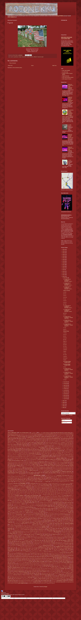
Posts (63, 420)
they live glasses (34, 563)
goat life (42, 476)
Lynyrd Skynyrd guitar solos (67, 500)
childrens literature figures (45, 453)
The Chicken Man (45, 554)
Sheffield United (67, 538)
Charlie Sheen (14, 453)
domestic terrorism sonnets (19, 463)
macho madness (20, 501)
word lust (57, 579)
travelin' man (64, 568)
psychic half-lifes (60, 522)
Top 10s (44, 567)
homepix (19, 56)
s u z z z (64, 334)
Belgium (30, 444)
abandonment (49, 436)
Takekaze (50, 551)
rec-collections (42, 527)
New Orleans (36, 511)
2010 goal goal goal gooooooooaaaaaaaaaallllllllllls (63, 433)
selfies (29, 536)
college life (28, 455)
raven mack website (66, 70)
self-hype (16, 536)
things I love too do (61, 563)
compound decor (45, 455)
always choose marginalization (54, 437)
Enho (27, 466)
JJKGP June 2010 (28, 491)
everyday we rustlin (54, 466)
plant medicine (61, 518)
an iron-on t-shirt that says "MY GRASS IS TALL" (51, 438)
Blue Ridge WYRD (22, 447)
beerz (15, 444)
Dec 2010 (65, 277)
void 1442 (26, 573)
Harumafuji (32, 480)
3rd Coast (31, 435)
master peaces (37, 502)
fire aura (53, 470)
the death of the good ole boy (56, 554)
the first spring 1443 (52, 556)
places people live (33, 518)
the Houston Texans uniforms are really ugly (37, 557)
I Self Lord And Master (45, 485)
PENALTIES (60, 516)
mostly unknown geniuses (41, 506)
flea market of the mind (66, 470)
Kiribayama (39, 494)
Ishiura (69, 488)
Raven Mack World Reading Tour (66, 524)
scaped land (26, 534)
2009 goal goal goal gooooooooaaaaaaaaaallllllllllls (44, 433)
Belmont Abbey (35, 444)
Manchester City (51, 501)
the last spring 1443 (20, 560)
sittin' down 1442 (46, 540)
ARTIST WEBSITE (11, 17)
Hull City (16, 484)
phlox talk (62, 517)
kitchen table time (51, 494)
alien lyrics (35, 437)
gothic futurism (30, 478)
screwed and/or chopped (45, 535)
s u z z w (65, 297)
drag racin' (51, 463)
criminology (16, 458)
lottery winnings (33, 500)
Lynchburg (59, 500)
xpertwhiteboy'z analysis (61, 580)
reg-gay (71, 527)
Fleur (71, 470)
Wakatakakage (62, 573)
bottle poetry (12, 448)
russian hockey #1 (30, 532)
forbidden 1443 (47, 472)
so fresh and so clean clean (26, 543)
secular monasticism (67, 535)
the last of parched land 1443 (37, 558)
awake (9, 442)
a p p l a (64, 342)
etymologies (43, 466)
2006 (63, 405)
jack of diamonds (23, 489)
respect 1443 (61, 528)
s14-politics (35, 533)
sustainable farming (26, 550)
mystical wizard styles (20, 510)
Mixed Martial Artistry (61, 505)
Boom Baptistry (42, 447)
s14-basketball (56, 532)
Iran (66, 488)
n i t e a (64, 292)
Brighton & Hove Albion (31, 448)
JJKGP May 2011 (11, 493)
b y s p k (65, 344)
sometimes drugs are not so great (17, 544)
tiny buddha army (53, 566)
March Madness (29, 502)
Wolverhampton (18, 579)
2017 (63, 264)
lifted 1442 (38, 498)
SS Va (40, 545)
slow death (11, 541)
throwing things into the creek (23, 566)
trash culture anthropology (54, 568)
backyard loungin (39, 442)
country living (50, 456)
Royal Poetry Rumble (17, 532)
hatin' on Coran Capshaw (45, 480)
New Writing (41, 511)
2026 (63, 249)
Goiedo (66, 476)
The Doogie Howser (18, 555)
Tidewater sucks (32, 566)
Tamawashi (64, 551)
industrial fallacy (11, 488)
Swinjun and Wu (69, 550)
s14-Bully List (69, 532)
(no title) (69, 124)
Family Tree (22, 469)
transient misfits (40, 568)
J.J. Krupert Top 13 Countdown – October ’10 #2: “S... (68, 321)
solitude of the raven (56, 543)
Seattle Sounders (59, 535)
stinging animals (11, 546)
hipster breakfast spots (61, 481)
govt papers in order (40, 478)
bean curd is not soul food (22, 443)
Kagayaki (25, 494)
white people (30, 577)
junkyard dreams (68, 493)
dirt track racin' (26, 461)
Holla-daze (16, 483)
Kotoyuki (71, 494)
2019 (63, 261)
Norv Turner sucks (59, 512)
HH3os (47, 481)
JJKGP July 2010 (70, 490)
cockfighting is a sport (21, 455)
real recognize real (11, 527)
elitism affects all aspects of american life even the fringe (56, 465)
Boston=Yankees (62, 447)
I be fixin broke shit (46, 484)
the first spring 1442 (42, 556)
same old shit (63, 533)
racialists (51, 523)
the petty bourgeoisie (24, 561)
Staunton (55, 545)
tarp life (68, 551)
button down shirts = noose (63, 449)
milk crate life (32, 505)
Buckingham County (44, 448)
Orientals (66, 514)
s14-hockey (25, 533)
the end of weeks (32, 555)
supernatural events (63, 549)
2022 (63, 256)
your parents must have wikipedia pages (34, 583)
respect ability (17, 529)
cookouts (71, 455)
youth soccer (43, 583)
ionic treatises (61, 488)
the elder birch (25, 555)
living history (24, 56)
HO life (72, 481)
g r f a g (64, 304)
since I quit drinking (12, 540)
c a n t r (64, 314)
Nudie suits (11, 513)
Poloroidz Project (68, 519)
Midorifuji (20, 505)
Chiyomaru (65, 453)
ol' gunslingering (61, 513)
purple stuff (23, 523)
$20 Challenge (46, 432)
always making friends (64, 437)
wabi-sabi (43, 573)
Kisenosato (45, 494)
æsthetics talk (63, 436)
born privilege (49, 447)
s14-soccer (47, 533)
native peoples (48, 510)
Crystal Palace (26, 458)
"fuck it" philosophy (12, 432)
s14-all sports (50, 532)
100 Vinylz (60, 432)
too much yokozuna (35, 567)
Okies (56, 513)
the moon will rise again (63, 560)
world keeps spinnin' (29, 580)
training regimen (33, 568)
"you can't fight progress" (24, 432)
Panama (32, 516)
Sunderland (41, 549)
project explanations (26, 522)
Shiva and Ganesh (27, 539)
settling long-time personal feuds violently (20, 538)
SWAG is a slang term (43, 550)
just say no (21, 494)
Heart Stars (24, 481)
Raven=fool (17, 526)
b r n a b (64, 354)
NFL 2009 (70, 511)
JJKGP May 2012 (19, 493)
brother (38, 448)
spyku (31, 545)
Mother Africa (50, 506)
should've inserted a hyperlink (56, 539)
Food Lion (40, 471)
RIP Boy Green (57, 529)
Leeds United (71, 496)
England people (21, 466)
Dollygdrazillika (10, 463)
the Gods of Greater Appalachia (14, 557)
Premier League (57, 521)
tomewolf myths (28, 567)
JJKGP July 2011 (12, 491)
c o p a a (65, 356)
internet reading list (37, 488)
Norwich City (65, 512)
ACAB (58, 436)
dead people (40, 459)
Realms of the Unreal (34, 527)
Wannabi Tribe (10, 574)
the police (30, 561)
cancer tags (54, 450)
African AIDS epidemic (17, 437)
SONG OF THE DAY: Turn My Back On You (70, 136)
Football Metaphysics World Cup (14, 472)
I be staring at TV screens (18, 485)
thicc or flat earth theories (42, 563)
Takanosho (40, 551)
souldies (50, 544)
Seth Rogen (9, 538)
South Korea (55, 544)
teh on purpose (32, 552)
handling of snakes (24, 480)
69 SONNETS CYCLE (60, 435)
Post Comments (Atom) (17, 67)
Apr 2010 (65, 393)
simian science (70, 539)
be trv (14, 443)
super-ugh (55, 549)
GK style (25, 476)
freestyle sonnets (33, 474)
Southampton (61, 544)
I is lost (27, 485)
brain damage (18, 448)
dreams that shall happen (18, 464)
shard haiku (60, 538)
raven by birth (55, 524)
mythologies (27, 510)
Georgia (70, 475)
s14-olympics (30, 533)
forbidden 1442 (39, 472)
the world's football (66, 562)
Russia (24, 532)
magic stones (26, 501)
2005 (63, 407)
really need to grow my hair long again (22, 527)
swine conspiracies (61, 550)
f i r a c (64, 298)
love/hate (48, 500)
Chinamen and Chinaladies (56, 453)
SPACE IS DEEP (68, 544)
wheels (46, 576)
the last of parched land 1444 (51, 558)
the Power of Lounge (39, 561)
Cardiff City (66, 450)
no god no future (42, 512)
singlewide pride (20, 540)
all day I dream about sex (42, 437)
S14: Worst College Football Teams (67, 362)
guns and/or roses (49, 479)
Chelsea (19, 453)
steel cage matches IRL (62, 545)
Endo (16, 466)
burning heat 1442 (30, 449)
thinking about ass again (57, 565)
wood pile (53, 579)
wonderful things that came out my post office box (40, 579)
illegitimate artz (29, 487)
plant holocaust (48, 518)
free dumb (21, 474)
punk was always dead (68, 522)
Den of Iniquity (44, 460)
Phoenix (67, 517)
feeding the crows (53, 469)
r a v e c (64, 300)
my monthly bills (36, 508)
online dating (50, 514)
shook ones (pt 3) (39, 539)
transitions (46, 568)
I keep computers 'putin (35, 485)
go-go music (37, 476)
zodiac (53, 583)
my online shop (65, 72)
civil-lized (37, 454)
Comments (64, 422)
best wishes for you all (54, 444)
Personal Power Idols (46, 517)
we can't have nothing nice (47, 574)
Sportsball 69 (26, 545)
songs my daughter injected (43, 544)
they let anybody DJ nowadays (23, 563)
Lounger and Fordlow (41, 500)
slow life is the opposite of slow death (23, 541)
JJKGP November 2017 (38, 493)
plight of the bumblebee (34, 519)
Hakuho (65, 479)
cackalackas (23, 450)
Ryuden (36, 532)
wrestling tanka (46, 580)
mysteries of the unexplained (68, 508)
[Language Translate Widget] (68, 413)
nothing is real (70, 512)
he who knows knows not (55, 480)
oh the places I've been (39, 513)
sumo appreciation (11, 549)
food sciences (46, 471)
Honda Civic (40, 483)
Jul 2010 (65, 388)
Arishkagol (14, 441)
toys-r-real (11, 568)
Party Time (37, 516)
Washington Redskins (17, 574)
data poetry (28, 459)
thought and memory (65, 565)
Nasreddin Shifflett (41, 510)
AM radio (70, 437)
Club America (14, 455)
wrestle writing (37, 580)
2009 (63, 400)
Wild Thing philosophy (17, 578)
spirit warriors (13, 545)
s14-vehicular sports (53, 533)
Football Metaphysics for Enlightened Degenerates (62, 471)
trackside (26, 568)
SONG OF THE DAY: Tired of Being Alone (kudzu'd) (70, 99)
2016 (63, 266)
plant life (54, 518)
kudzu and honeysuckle (32, 495)
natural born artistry (56, 510)
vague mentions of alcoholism (34, 572)
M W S (9, 501)
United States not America (31, 571)
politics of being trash (58, 519)
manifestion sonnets (11, 502)
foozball (23, 472)
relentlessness (17, 528)
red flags (50, 527)
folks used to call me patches (32, 471)
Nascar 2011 (34, 510)
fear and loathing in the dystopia (42, 469)
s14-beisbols (63, 532)
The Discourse (10, 555)
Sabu (58, 533)
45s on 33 (36, 435)
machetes (13, 501)
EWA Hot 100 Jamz (26, 467)
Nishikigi (23, 512)
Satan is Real (13, 534)
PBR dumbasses (54, 516)
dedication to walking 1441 (50, 459)
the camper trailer (36, 554)
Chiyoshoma (9, 454)
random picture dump (27, 524)
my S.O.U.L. (60, 508)
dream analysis (64, 463)
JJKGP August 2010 (60, 489)
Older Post (54, 65)
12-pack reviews (67, 432)
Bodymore (35, 447)
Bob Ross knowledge (29, 447)
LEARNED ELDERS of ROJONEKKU (43, 496)
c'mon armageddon (14, 450)
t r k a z (64, 366)
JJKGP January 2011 (52, 490)
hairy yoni (60, 479)
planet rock (42, 518)
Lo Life (69, 499)
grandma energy (55, 478)
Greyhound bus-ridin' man (22, 479)
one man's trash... (19, 514)
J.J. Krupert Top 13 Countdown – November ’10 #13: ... (68, 306)
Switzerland (10, 551)
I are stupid (38, 484)
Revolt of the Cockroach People (31, 529)
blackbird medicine (48, 446)
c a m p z (65, 349)
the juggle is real (49, 557)
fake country (15, 469)
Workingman (71, 579)
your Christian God (22, 583)
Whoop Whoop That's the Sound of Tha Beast (55, 577)
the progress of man (51, 561)
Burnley (56, 449)
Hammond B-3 (70, 479)
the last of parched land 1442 (23, 558)
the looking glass (47, 560)
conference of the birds (65, 455)
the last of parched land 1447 (64, 558)
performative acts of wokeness (36, 517)
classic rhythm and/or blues (52, 454)
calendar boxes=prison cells (44, 450)
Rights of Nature (49, 529)
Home (32, 65)
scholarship (10, 535)
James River (30, 489)
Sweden (55, 550)
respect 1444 (69, 528)
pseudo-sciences (52, 522)
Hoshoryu (60, 483)
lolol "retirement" (19, 500)
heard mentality (18, 481)
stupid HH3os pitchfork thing (40, 548)
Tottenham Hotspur (54, 567)
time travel (45, 566)
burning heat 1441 (21, 449)
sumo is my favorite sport (23, 549)
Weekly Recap (66, 331)
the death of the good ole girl (67, 554)
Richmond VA (41, 529)
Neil (12, 511)
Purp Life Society (17, 523)
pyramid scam (35, 523)
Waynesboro (37, 574)
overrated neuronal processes (24, 516)
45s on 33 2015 (44, 435)
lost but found (26, 500)
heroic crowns (37, 481)
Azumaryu (12, 442)
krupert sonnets (10, 495)
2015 (63, 267)
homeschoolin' (33, 483)
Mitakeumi (54, 505)
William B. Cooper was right (38, 56)
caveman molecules (23, 452)
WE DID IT (55, 574)
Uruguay (53, 571)
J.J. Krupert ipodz (13, 489)
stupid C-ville (12, 548)
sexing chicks (48, 538)
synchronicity (15, 551)
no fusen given (35, 512)
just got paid (16, 494)
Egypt (34, 465)
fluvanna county (22, 471)
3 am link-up (26, 435)
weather (60, 574)
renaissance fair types (24, 528)
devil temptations (66, 460)
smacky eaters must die (59, 541)
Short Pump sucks (46, 539)
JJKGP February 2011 (33, 490)
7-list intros (67, 435)
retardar (21, 529)
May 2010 (65, 391)
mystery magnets (12, 510)
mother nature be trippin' (60, 506)
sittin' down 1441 (38, 540)
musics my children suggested (40, 507)
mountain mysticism (11, 507)
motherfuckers (69, 506)
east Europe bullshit (59, 464)
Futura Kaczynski (17, 475)
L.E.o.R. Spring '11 (58, 495)
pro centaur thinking (18, 522)
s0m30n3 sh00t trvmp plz (43, 532)
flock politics (10, 471)
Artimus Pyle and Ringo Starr (41, 441)
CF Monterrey (53, 452)
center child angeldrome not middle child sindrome (41, 452)
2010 (63, 276)
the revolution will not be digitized (63, 561)
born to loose (55, 447)
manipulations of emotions (20, 502)
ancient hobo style (66, 438)
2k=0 (21, 435)
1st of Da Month (31, 433)
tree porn (71, 568)
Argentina (9, 441)
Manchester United (58, 501)
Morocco (34, 506)
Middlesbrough (15, 505)
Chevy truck (25, 453)
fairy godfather (10, 469)
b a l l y (64, 336)
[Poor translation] (8, 596)
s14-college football (11, 533)
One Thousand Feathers (30, 514)
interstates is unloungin (53, 488)
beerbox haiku (10, 444)
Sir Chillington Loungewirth (28, 540)
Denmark (49, 460)
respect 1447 (10, 529)
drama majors (57, 463)
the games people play (62, 556)
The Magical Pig (54, 560)
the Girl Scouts (71, 556)
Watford (24, 574)
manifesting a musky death (68, 501)
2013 (63, 271)
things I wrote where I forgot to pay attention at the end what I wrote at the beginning (26, 565)
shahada (54, 538)
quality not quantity (44, 523)
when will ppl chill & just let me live (15, 577)
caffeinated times (35, 450)
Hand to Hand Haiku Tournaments (13, 480)
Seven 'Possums (30, 538)
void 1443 (32, 573)
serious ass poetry (68, 536)
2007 (63, 404)
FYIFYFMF (23, 475)
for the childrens (31, 472)
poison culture (46, 519)
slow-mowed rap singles (48, 541)
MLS (68, 505)
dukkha (41, 464)
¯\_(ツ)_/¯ (34, 432)
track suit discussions (20, 568)
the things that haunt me (44, 562)
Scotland (23, 535)
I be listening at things (55, 484)
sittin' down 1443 (55, 540)
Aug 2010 (65, 386)
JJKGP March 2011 (52, 491)
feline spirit (71, 469)
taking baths (55, 551)
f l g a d (64, 359)
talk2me (59, 551)
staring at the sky (47, 545)
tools (40, 567)
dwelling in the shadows (48, 464)
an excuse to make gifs (35, 438)
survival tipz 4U (18, 550)
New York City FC (48, 511)
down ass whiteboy (33, 463)
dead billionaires (34, 459)
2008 (63, 402)
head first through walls (65, 480)
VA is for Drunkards (23, 572)
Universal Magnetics (43, 571)
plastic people (25, 519)
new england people (28, 511)
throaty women (14, 566)
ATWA (66, 441)
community (38, 455)
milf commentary (25, 505)
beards (30, 443)
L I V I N (43, 495)
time (40, 566)
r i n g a (69, 160)
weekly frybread (67, 574)
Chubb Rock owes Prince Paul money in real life (25, 454)
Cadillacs (28, 450)
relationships (10, 528)
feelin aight (59, 469)
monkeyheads (22, 506)
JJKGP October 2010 (48, 493)
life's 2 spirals (24, 498)
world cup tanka (12, 580)
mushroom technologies (29, 507)
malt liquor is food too (43, 501)
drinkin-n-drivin (27, 464)
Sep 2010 (65, 385)
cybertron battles (60, 458)
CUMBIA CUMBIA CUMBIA (39, 458)
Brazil (24, 448)
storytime (21, 546)
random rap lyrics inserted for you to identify (41, 524)
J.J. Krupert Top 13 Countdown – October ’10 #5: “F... (68, 373)
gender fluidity (53, 475)
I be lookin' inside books (65, 484)
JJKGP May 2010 (69, 491)
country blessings (42, 456)
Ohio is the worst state (50, 513)
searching (53, 535)
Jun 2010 (65, 390)
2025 (63, 251)
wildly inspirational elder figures (28, 578)
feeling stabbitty (65, 469)
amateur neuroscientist (12, 438)
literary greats (17, 499)
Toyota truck (71, 567)
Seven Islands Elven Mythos (40, 538)
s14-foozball (19, 533)
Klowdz (57, 494)
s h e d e (65, 337)
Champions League (60, 452)
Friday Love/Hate (66, 290)
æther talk (68, 436)
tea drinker (18, 552)
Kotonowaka (62, 494)
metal (54, 504)
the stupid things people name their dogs (30, 562)
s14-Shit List (41, 533)
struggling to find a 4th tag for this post (45, 546)
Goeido (63, 476)
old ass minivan (68, 513)
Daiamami (68, 458)
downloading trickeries (43, 463)
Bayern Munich (10, 443)
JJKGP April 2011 (52, 489)
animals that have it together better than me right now (36, 440)
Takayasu (45, 551)
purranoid (29, 523)
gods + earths (57, 476)
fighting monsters (32, 470)
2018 (63, 262)
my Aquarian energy (50, 507)
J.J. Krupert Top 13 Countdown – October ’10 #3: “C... (68, 325)
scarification (32, 534)
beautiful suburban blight (58, 443)
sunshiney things (48, 549)
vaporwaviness (43, 572)
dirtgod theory (41, 461)
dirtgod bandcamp (65, 75)
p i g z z (64, 329)
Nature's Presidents (65, 510)
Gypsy (55, 479)
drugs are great (35, 464)
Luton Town (54, 500)
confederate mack (55, 455)
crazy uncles (10, 458)
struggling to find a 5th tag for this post (64, 546)
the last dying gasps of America (60, 557)
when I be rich (52, 576)
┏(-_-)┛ (40, 432)
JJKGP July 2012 (20, 491)
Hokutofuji (10, 483)
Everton (48, 466)
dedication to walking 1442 (62, 459)
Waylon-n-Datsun (30, 574)
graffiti (47, 478)
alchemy (29, 437)
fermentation (23, 470)
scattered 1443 (55, 534)
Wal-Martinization (69, 573)
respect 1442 (54, 528)
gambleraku (16, 56)
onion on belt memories (40, 514)
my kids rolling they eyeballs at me (19, 508)
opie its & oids (60, 514)
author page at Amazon (66, 78)
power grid (40, 521)
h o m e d (65, 347)
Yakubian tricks (36, 582)
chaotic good (67, 452)
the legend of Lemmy (39, 560)
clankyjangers (43, 454)
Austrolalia (70, 441)
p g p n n (65, 341)
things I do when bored (53, 563)
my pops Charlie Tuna (51, 508)
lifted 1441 (31, 498)
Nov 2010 (65, 381)
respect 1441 (47, 528)
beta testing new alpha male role (64, 444)
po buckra (40, 519)
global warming (31, 476)
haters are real (37, 480)
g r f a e (64, 339)
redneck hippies (65, 527)
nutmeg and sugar (18, 513)
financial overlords (47, 470)
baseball (58, 442)
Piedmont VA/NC (19, 518)
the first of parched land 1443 (17, 556)
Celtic (30, 452)
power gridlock (47, 521)
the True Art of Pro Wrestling (55, 562)
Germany (9, 476)
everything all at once (63, 466)
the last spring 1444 (29, 560)
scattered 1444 (62, 534)
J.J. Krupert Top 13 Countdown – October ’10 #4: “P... (68, 369)
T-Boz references (21, 551)
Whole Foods (37, 577)
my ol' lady (43, 508)
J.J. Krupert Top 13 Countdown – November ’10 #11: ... (68, 284)
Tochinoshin (65, 566)
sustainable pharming (34, 550)
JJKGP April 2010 (44, 489)
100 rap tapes (53, 432)
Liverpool (33, 499)
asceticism (57, 441)
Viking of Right (65, 572)
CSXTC (32, 458)
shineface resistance (18, 539)
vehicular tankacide (50, 572)
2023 (63, 254)
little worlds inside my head (25, 499)
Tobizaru (60, 566)
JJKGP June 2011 (36, 491)
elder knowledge (40, 465)
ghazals (21, 476)
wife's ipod (67, 577)
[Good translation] (3, 596)
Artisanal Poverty (51, 441)
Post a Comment (12, 63)
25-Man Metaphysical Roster (13, 435)
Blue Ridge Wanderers (14, 447)
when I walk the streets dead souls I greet (65, 576)
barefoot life (48, 442)
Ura (49, 571)
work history (63, 579)
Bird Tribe (25, 446)
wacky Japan (48, 573)
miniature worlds (47, 505)
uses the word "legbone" (66, 571)
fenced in (10, 470)
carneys (70, 450)
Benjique (48, 444)
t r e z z (64, 295)
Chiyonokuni (70, 453)
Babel (17, 442)
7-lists (72, 435)
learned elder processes (30, 496)
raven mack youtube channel (67, 77)
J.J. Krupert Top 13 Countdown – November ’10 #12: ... (68, 287)
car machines (59, 450)
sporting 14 (20, 545)
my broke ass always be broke (60, 507)
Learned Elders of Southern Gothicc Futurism (60, 496)
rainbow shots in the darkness (15, 524)
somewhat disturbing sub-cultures (32, 544)
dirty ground (53, 461)
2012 (63, 273)
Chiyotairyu (14, 454)
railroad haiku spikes (59, 523)
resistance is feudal (32, 528)
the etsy (37, 555)
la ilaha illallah (66, 495)
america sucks (21, 438)
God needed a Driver (50, 476)
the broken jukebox (27, 554)
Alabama (24, 437)
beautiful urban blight (68, 443)
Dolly (71, 461)
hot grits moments (65, 483)
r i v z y (64, 353)
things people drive (47, 565)
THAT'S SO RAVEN (17, 554)
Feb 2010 (65, 397)
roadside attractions (30, 56)
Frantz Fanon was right (68, 472)
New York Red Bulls (56, 511)
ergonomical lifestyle (36, 466)
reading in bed (44, 526)
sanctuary (68, 533)
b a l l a (64, 293)
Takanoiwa (36, 551)
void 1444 (37, 573)
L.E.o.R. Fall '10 (50, 495)
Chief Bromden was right (34, 453)
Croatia (21, 458)
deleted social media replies (36, 460)
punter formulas (10, 523)
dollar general (66, 461)
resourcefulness (41, 528)
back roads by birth (23, 442)
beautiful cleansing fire (38, 443)
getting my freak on (15, 476)
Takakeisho (31, 551)
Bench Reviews (42, 444)
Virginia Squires (19, 573)
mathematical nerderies (57, 502)
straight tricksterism (28, 546)
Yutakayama (48, 583)
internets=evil (44, 488)
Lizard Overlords (63, 499)
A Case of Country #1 (12, 436)
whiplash (25, 577)
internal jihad (29, 488)
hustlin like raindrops (31, 484)
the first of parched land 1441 (56, 555)
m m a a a (65, 358)
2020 (63, 259)
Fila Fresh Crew (40, 470)
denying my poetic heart (57, 460)
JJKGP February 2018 (43, 490)
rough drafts (9, 532)
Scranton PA (37, 535)
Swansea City (50, 550)
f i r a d (64, 327)
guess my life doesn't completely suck (36, 479)
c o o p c (65, 379)
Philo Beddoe (57, 517)
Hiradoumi (68, 481)
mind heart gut (39, 505)
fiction (27, 470)
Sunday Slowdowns (34, 549)
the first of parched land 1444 (30, 556)
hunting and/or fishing (22, 484)
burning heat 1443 (39, 449)
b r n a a (64, 346)
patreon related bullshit (44, 516)
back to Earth (31, 442)
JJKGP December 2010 (13, 490)
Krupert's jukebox (19, 495)
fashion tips (29, 469)
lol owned (13, 500)
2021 (63, 257)
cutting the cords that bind (51, 458)
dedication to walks (19, 460)
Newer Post (10, 65)
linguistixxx (9, 499)
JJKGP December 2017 (23, 490)
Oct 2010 (65, 383)
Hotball (71, 483)
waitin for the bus (56, 573)
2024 (63, 252)
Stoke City (17, 546)
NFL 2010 (9, 512)
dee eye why (28, 460)
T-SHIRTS (26, 551)
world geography (21, 580)
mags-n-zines (34, 501)
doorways (26, 463)
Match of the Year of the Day (47, 502)
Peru (53, 517)
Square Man (36, 545)
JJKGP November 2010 (28, 493)
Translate (69, 415)
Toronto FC (48, 567)
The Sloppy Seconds (18, 562)
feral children (16, 470)
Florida (16, 471)
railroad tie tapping (69, 523)
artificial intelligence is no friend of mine (28, 441)
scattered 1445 (69, 534)
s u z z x (64, 302)
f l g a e (64, 351)
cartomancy (17, 452)
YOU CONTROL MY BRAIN (13, 583)
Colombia (33, 455)
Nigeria (13, 512)
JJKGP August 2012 (69, 489)
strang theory (35, 546)
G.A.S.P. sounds (29, 475)
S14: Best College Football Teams (66, 365)
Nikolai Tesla (18, 512)
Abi (55, 436)
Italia (72, 488)
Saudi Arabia (20, 534)
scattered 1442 (47, 534)
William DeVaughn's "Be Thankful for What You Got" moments (58, 578)
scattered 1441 (39, 534)
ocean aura (31, 513)
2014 (63, 269)
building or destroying (54, 448)
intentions (23, 488)
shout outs (64, 539)
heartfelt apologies (30, 481)
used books (58, 571)
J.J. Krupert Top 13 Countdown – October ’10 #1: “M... (68, 317)
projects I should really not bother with (39, 522)
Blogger (45, 586)
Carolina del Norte (10, 452)
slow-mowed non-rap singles (37, 541)
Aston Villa (61, 441)
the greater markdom (24, 557)
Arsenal (19, 441)
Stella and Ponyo (70, 545)
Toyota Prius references (63, 567)
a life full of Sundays (21, 436)
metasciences (60, 504)
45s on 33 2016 (52, 435)
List (12, 499)
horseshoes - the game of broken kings (50, 483)
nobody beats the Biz (51, 512)
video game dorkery (57, 572)
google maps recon (18, 478)
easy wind (66, 464)
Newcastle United (63, 511)
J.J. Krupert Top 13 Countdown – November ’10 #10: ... (68, 280)
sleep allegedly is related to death (66, 540)
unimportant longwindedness (18, 571)
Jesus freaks (37, 489)
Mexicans (9, 505)
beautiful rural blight (48, 443)
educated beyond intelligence (15, 465)
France (61, 472)
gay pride (47, 475)
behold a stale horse (23, 444)
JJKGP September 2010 (58, 493)
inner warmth (18, 488)
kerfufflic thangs (34, 494)
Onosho (55, 514)
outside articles (14, 516)
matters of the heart (68, 502)
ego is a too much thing (27, 465)
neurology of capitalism (19, 511)
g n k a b (65, 313)
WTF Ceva (53, 580)
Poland (52, 519)
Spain (9, 545)
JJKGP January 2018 (62, 490)
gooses (25, 478)
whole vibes (44, 577)
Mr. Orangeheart (20, 507)
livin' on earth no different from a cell (44, 499)
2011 (63, 274)
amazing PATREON (59, 15)
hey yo (43, 481)
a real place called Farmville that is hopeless (36, 436)
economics (71, 464)
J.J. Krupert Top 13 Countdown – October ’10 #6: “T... (68, 377)
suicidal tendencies (68, 548)
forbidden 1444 (55, 472)
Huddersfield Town (10, 484)
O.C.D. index (24, 513)
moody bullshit (29, 506)
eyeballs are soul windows (45, 467)
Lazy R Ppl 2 (22, 496)
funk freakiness (11, 475)
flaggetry (58, 470)
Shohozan (33, 539)
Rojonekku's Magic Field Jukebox (54, 530)
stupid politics (51, 548)
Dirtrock (48, 461)
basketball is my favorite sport (66, 442)
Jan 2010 (65, 398)
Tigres (37, 566)
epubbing (30, 466)
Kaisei (29, 494)
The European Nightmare (44, 555)
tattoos (72, 551)
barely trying (53, 442)
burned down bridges (12, 449)
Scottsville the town (29, 535)
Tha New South (63, 552)
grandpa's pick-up (62, 478)
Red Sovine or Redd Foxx (57, 527)
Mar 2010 (65, 395)
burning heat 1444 (49, 449)
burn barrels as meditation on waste (66, 448)
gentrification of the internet (62, 475)
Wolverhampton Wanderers (26, 579)
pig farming (26, 518)
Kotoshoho (66, 494)
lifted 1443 (44, 498)
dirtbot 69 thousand (33, 461)
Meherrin (23, 504)
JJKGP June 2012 (44, 491)
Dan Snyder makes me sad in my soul (19, 459)
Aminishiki (27, 438)
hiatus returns (52, 481)
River (63, 529)
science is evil (17, 535)
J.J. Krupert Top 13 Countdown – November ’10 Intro (67, 310)
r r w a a (64, 332)
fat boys (35, 469)
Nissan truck (28, 512)
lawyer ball (16, 496)
